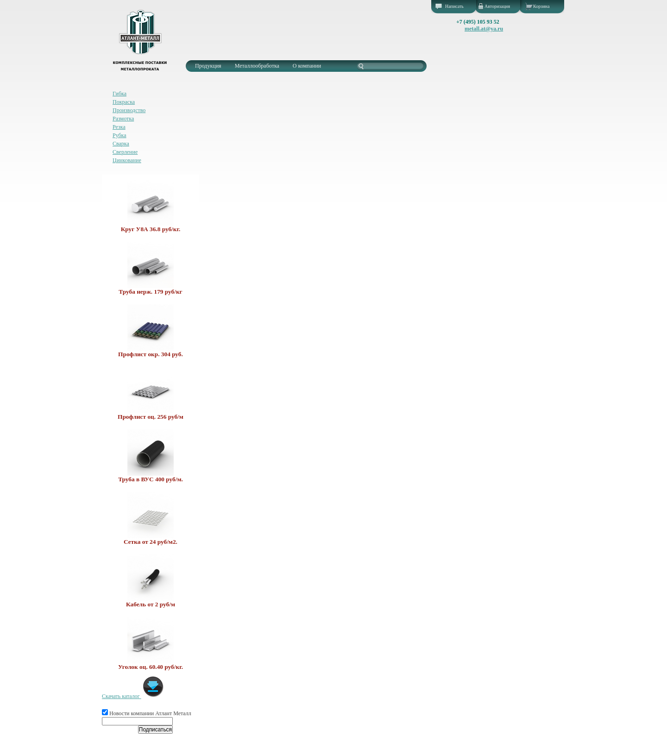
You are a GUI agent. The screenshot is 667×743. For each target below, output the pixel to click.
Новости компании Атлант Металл (146, 713)
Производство (129, 110)
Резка (119, 127)
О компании (307, 66)
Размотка (123, 118)
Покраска (124, 102)
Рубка (119, 135)
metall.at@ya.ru (484, 28)
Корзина (541, 6)
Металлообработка (257, 66)
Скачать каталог (133, 696)
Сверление (125, 152)
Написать (454, 6)
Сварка (121, 143)
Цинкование (127, 160)
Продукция (208, 66)
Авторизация (497, 6)
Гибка (119, 93)
